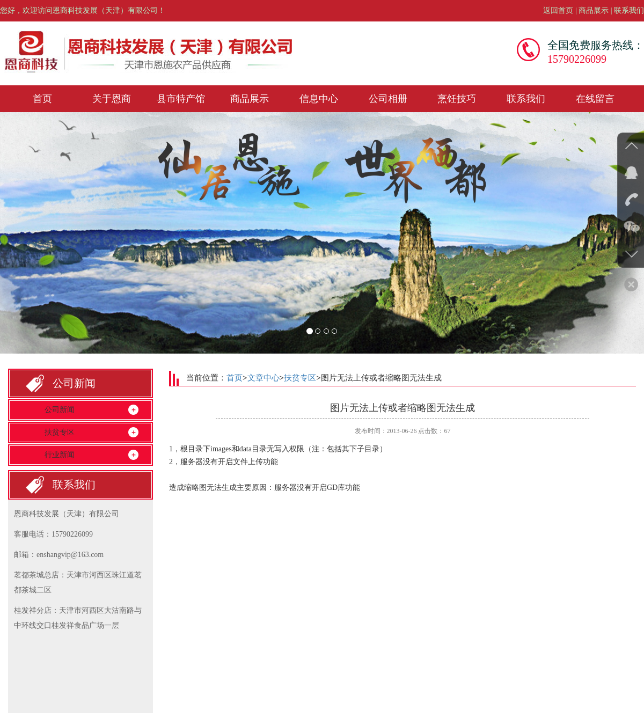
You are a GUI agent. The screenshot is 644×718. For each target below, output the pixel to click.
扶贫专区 (60, 432)
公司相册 (388, 98)
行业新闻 (60, 455)
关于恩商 (111, 98)
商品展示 (594, 10)
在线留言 (595, 98)
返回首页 (558, 10)
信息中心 (318, 98)
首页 (42, 98)
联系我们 (629, 10)
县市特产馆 (181, 98)
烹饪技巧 (456, 98)
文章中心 (263, 377)
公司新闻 (60, 410)
